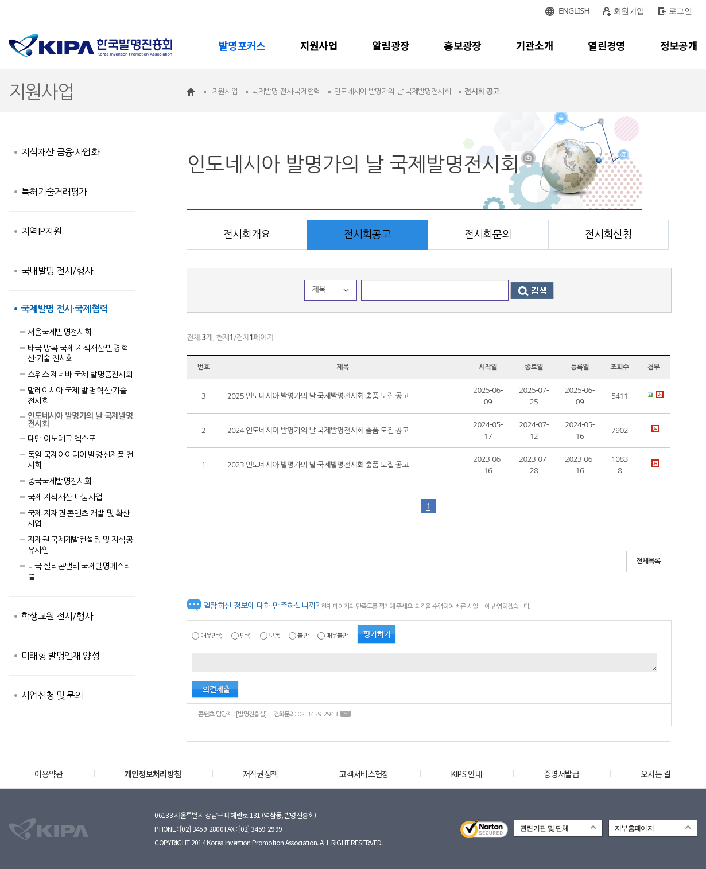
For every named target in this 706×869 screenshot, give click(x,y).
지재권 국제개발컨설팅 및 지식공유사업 (80, 545)
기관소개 (534, 45)
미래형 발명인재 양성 (60, 655)
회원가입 (629, 10)
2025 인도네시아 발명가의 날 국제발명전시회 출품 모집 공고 (318, 396)
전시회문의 (487, 234)
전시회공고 (367, 234)
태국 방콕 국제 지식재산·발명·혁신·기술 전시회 (78, 353)
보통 (274, 636)
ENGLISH (573, 10)
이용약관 (48, 774)
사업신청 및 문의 (52, 695)
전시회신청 (608, 234)
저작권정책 (260, 774)
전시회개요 (246, 234)
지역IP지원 (41, 231)
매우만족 (211, 636)
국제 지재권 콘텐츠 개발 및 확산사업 (78, 518)
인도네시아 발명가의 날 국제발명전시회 (80, 420)
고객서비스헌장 (364, 774)
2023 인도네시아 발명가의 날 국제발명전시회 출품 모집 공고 (318, 465)
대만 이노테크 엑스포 (61, 439)
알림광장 (390, 45)
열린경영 (606, 45)
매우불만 (336, 636)
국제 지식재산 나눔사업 (65, 497)
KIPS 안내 (466, 774)
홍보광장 (462, 45)
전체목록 (648, 561)
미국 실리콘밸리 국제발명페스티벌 (79, 571)
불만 (302, 636)
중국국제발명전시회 (59, 481)
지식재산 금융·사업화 (60, 152)
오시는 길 (656, 774)
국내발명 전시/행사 (57, 270)
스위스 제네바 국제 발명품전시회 (80, 375)
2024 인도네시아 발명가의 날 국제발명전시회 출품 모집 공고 (318, 430)
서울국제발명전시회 (59, 332)
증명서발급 (561, 774)
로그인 (680, 10)
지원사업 (319, 45)
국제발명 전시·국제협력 (64, 309)
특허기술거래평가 (54, 191)
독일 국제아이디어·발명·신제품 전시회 (80, 460)
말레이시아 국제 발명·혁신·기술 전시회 (77, 396)
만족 (245, 636)
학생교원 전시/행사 (57, 616)
